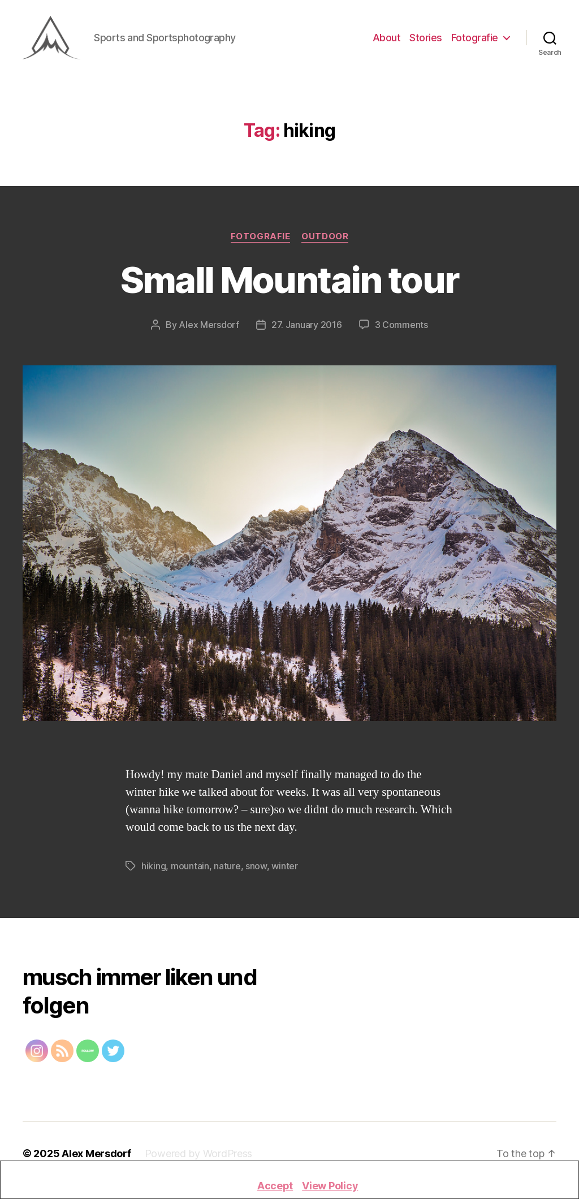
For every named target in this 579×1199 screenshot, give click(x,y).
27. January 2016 (306, 325)
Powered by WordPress (199, 1155)
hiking (153, 867)
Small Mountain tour (289, 281)
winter (284, 867)
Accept (275, 1186)
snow (256, 867)
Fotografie (474, 38)
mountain (190, 867)
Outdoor (324, 237)
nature (227, 867)
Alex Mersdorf (209, 325)
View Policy (330, 1186)
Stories (425, 38)
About (387, 38)
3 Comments (401, 325)
